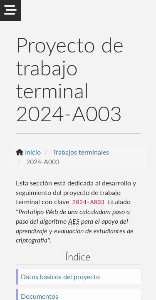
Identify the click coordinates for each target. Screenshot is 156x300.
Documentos (39, 296)
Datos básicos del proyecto (60, 276)
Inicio (33, 152)
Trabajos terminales (81, 152)
